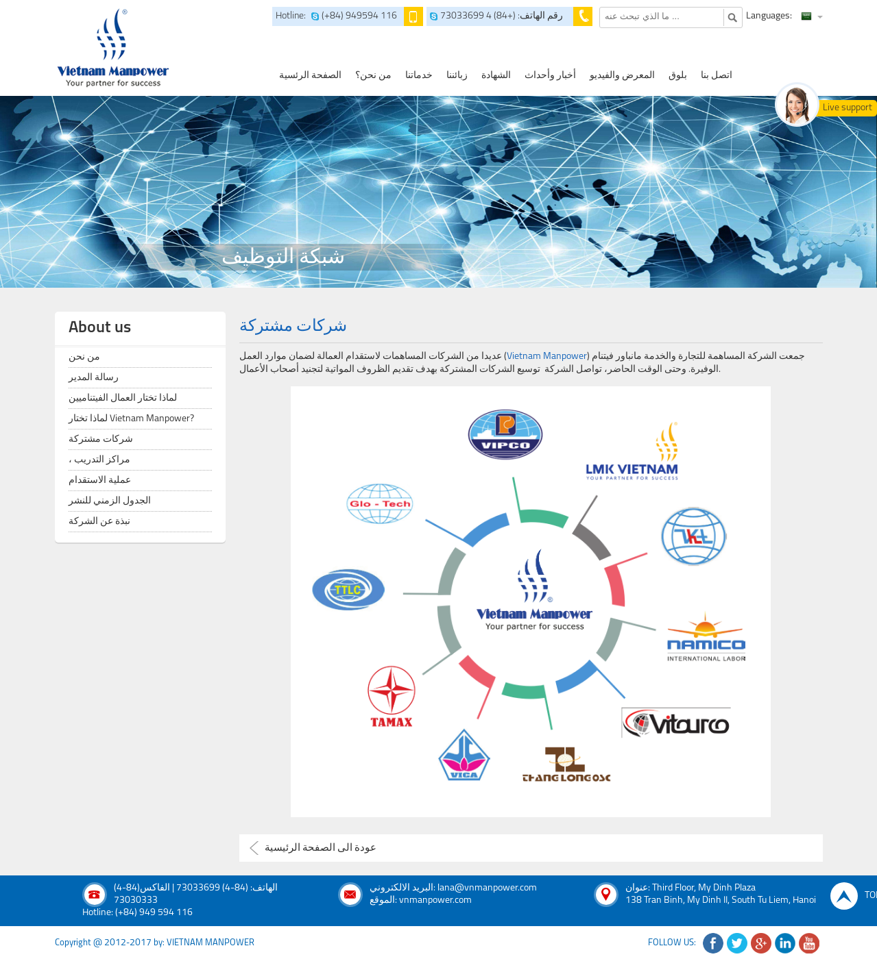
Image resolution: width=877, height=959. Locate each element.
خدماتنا (419, 76)
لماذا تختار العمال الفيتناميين (123, 398)
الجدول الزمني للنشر (110, 501)
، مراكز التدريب (99, 460)
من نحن (84, 357)
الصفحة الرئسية (310, 76)
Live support (847, 108)
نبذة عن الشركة (99, 521)
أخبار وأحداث (550, 76)
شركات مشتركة (101, 439)
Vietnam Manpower (547, 356)
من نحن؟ (373, 76)
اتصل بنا (716, 76)
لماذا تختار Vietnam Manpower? (131, 419)
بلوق (678, 76)
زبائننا (457, 76)
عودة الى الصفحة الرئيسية (320, 848)
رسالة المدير (94, 378)
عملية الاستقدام (100, 480)
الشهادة (496, 76)
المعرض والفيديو (622, 76)
